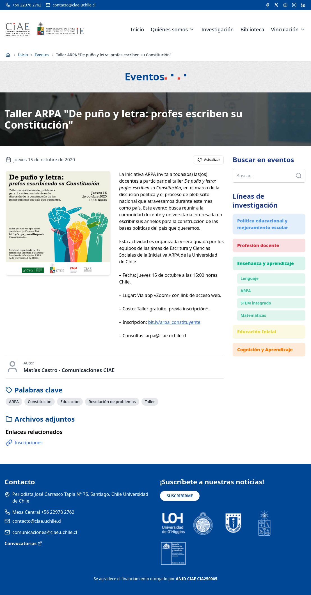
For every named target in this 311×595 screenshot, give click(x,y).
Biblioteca (252, 29)
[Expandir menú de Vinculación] (302, 29)
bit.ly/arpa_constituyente (174, 322)
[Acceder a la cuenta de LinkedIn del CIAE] (303, 5)
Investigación (217, 29)
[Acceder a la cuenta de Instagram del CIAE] (294, 5)
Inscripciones (24, 442)
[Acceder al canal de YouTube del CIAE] (285, 5)
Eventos (42, 54)
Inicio (137, 29)
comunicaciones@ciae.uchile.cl (44, 532)
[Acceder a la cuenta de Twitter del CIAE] (276, 5)
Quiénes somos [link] (169, 29)
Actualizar (208, 159)
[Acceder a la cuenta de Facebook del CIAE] (267, 5)
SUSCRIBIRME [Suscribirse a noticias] (180, 495)
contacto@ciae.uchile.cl (36, 521)
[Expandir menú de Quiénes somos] (192, 29)
